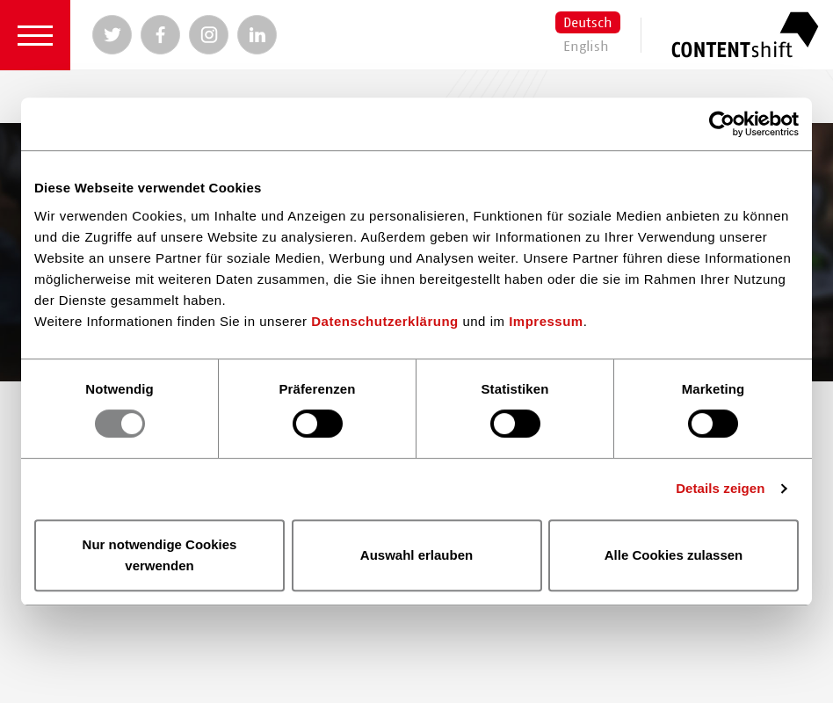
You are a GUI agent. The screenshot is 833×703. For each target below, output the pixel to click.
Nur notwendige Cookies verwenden (160, 555)
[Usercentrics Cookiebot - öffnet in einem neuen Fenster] (722, 124)
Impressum (546, 321)
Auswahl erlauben (416, 554)
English (586, 47)
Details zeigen (720, 488)
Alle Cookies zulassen (674, 554)
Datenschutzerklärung (385, 321)
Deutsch (587, 23)
